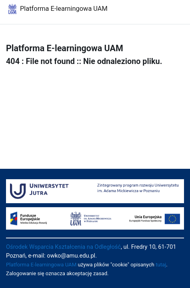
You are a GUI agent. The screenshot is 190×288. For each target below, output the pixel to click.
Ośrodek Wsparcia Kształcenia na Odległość (63, 246)
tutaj (161, 265)
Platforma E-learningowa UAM (41, 265)
